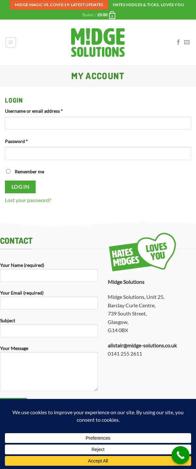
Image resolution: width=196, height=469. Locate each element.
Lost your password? (28, 200)
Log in (20, 187)
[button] (99, 15)
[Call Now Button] (180, 455)
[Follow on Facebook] (178, 42)
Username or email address (43, 110)
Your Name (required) (49, 274)
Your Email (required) (49, 302)
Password (25, 141)
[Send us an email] (186, 42)
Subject (49, 330)
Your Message (49, 370)
